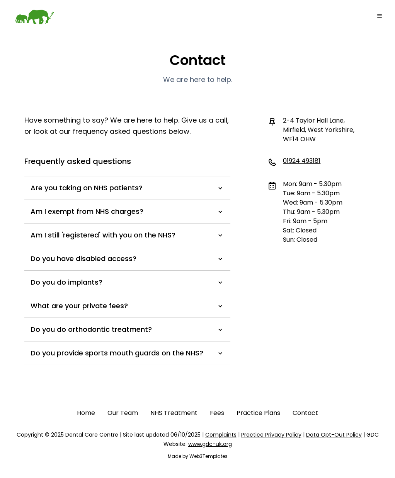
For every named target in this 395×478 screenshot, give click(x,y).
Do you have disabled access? (127, 258)
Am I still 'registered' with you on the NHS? (127, 235)
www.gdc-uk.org (210, 444)
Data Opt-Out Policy (334, 435)
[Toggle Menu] (379, 16)
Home (86, 412)
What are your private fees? (127, 306)
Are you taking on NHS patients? (127, 188)
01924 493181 (301, 160)
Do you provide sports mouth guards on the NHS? (127, 353)
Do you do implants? (127, 282)
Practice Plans (258, 412)
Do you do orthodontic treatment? (127, 329)
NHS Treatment (174, 412)
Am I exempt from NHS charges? (127, 211)
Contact (305, 412)
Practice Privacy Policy (271, 435)
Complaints (221, 435)
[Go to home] (34, 17)
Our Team (122, 412)
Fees (217, 412)
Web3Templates (208, 456)
